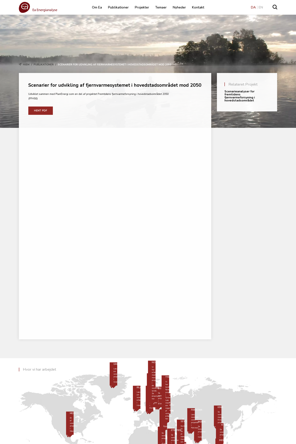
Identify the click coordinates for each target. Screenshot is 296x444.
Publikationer (118, 7)
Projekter (142, 7)
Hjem (26, 64)
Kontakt (198, 7)
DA (253, 7)
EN (261, 7)
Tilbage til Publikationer (257, 64)
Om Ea (97, 7)
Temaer (161, 7)
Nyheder (179, 7)
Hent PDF (40, 110)
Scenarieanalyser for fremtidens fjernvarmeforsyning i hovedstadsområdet (239, 96)
